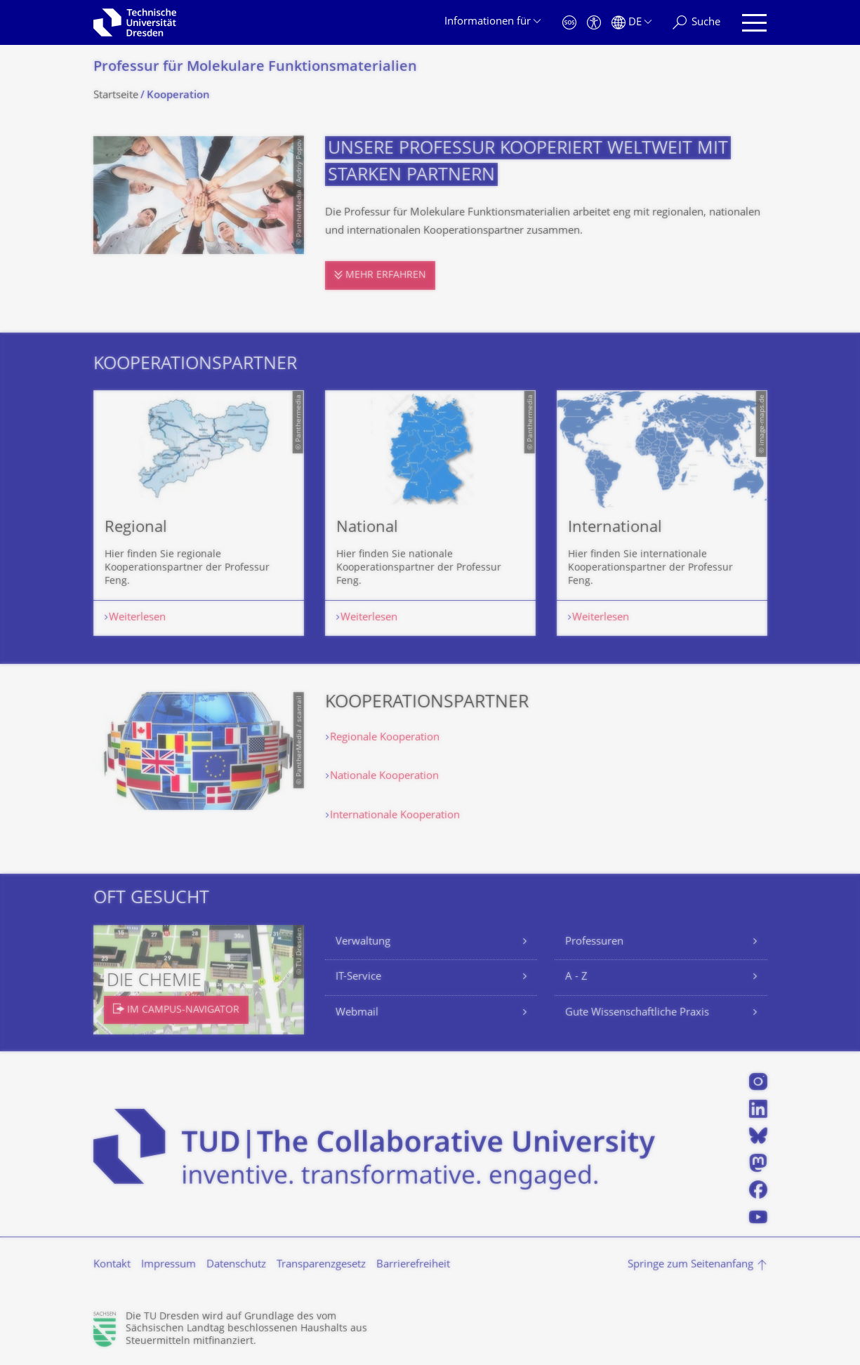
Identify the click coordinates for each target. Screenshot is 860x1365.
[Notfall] (569, 22)
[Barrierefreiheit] (594, 22)
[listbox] (430, 513)
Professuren (594, 942)
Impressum (168, 1265)
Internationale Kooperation (395, 816)
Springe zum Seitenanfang (690, 1265)
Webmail (357, 1013)
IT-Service (358, 977)
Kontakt (112, 1265)
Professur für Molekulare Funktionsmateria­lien (255, 67)
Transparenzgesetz (321, 1265)
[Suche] (696, 23)
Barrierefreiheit (413, 1265)
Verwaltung (363, 942)
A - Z (576, 977)
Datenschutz (236, 1265)
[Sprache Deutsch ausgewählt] (631, 23)
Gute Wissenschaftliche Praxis (637, 1013)
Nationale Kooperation (384, 776)
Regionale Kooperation (384, 738)
